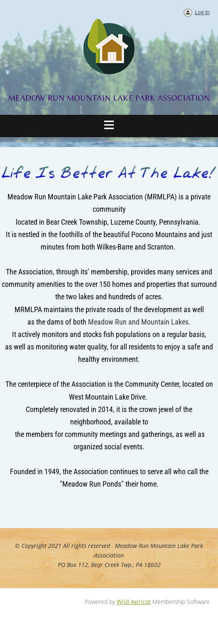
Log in (202, 12)
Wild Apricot (134, 602)
